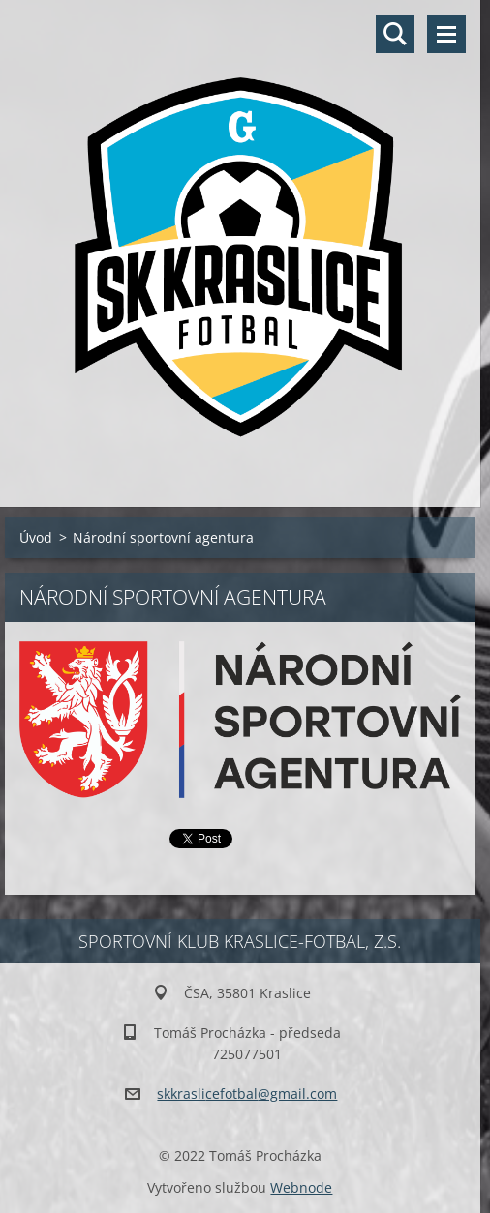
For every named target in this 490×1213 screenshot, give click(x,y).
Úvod (35, 537)
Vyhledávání (395, 34)
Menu (446, 34)
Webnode (301, 1187)
